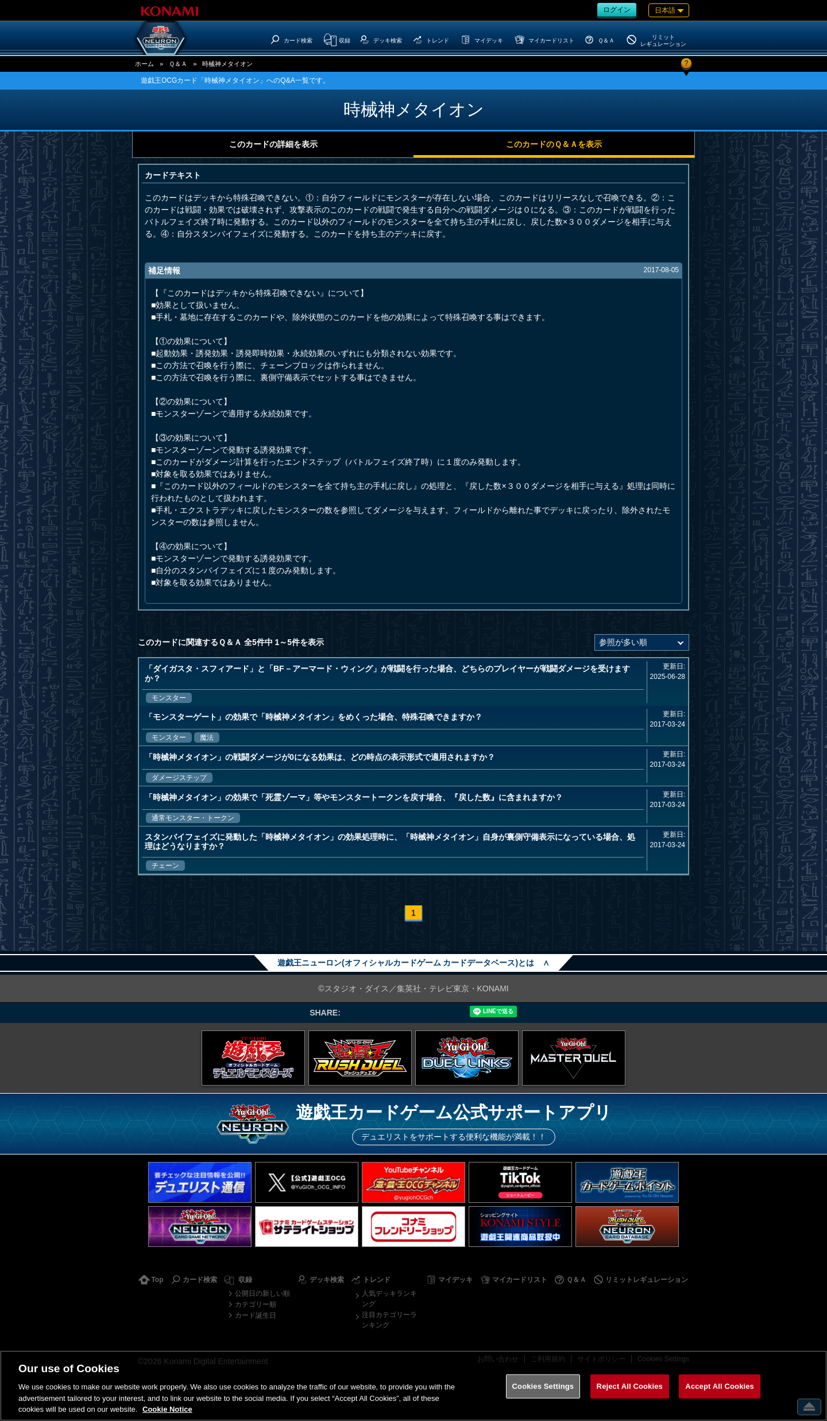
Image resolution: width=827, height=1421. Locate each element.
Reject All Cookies (630, 1386)
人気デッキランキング (389, 1298)
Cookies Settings (543, 1386)
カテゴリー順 (255, 1304)
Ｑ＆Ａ (178, 63)
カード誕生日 (255, 1315)
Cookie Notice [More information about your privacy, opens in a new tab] (167, 1409)
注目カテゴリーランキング (389, 1320)
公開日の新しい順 (262, 1293)
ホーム (144, 63)
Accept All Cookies (719, 1386)
